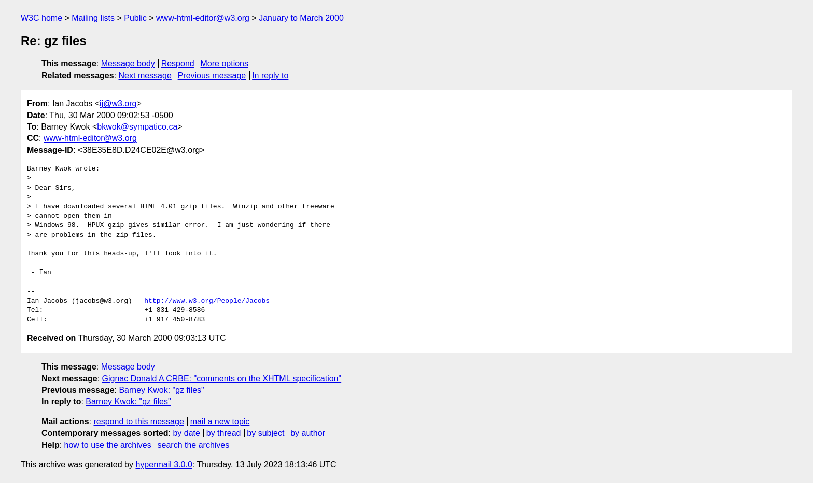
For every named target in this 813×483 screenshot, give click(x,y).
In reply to (270, 75)
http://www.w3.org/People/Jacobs (207, 301)
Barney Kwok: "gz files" (161, 390)
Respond (177, 63)
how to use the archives (107, 445)
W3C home (41, 17)
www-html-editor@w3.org (202, 17)
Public (135, 17)
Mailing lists (93, 17)
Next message (145, 75)
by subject (265, 433)
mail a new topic (220, 421)
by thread (223, 433)
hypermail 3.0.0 (163, 464)
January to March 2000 (301, 17)
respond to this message (138, 421)
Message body (128, 63)
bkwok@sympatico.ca (137, 126)
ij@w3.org (118, 103)
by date (186, 433)
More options (225, 63)
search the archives (194, 445)
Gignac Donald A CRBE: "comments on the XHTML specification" (222, 378)
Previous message (212, 75)
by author (307, 433)
